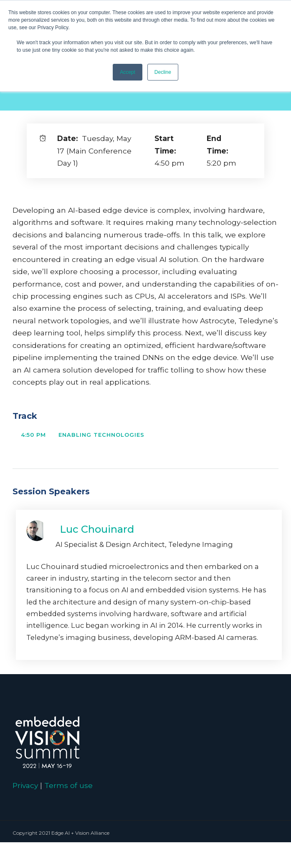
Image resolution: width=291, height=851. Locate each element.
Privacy (25, 785)
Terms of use (68, 785)
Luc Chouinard (97, 529)
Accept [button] (127, 72)
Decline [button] (162, 72)
